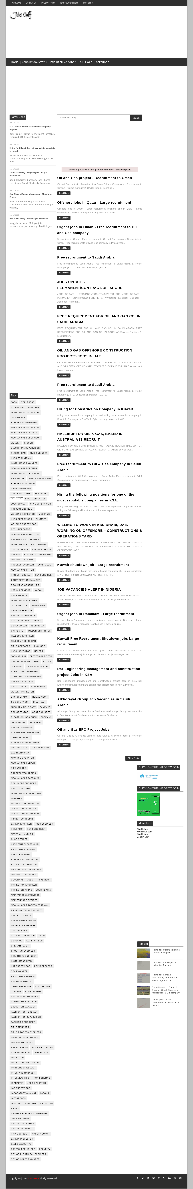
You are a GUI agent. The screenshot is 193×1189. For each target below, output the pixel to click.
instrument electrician (26, 794)
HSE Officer (18, 540)
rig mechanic (19, 687)
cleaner (16, 992)
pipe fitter (18, 479)
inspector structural (25, 1063)
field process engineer (26, 1033)
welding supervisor (23, 525)
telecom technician (23, 641)
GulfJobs (17, 667)
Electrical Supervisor (25, 448)
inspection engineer (24, 885)
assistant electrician (25, 845)
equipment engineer (23, 784)
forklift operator (23, 560)
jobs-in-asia (43, 890)
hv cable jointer (42, 1048)
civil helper (42, 987)
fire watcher (19, 748)
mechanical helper (23, 763)
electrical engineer (24, 423)
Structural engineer (24, 672)
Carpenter (18, 631)
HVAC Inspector (21, 652)
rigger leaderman (22, 1124)
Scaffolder (45, 565)
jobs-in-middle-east (23, 708)
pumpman (45, 708)
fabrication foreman (24, 1012)
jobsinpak (35, 723)
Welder (15, 443)
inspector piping (21, 890)
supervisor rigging (23, 921)
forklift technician (23, 875)
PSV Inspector (43, 967)
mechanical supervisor (26, 438)
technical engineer (23, 926)
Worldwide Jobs (145, 182)
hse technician (20, 789)
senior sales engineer (25, 1160)
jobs (14, 403)
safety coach (41, 1134)
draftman (39, 702)
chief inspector (21, 987)
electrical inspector (38, 555)
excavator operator (24, 865)
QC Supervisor (20, 702)
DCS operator (19, 713)
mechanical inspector (25, 535)
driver (37, 621)
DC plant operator (23, 936)
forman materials (22, 1043)
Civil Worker (19, 931)
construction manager (25, 580)
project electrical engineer (29, 1114)
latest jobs (18, 1099)
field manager (20, 1028)
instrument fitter (22, 545)
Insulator (17, 829)
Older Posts (126, 762)
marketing (46, 1104)
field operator (20, 647)
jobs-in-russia (41, 748)
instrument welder (23, 1068)
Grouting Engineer (23, 951)
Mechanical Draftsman (25, 779)
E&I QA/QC (17, 941)
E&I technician (20, 621)
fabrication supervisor (26, 1017)
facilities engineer (23, 1022)
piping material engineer (27, 911)
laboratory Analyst (23, 1094)
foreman (46, 718)
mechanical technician (25, 428)
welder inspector (22, 692)
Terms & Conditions (69, 3)
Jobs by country (33, 62)
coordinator (33, 992)
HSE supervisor (21, 591)
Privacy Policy (48, 3)
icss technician (21, 1053)
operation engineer (23, 809)
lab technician (20, 753)
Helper (38, 652)
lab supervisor (20, 1089)
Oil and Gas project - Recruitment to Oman (94, 178)
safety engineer (21, 824)
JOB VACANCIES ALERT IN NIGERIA (89, 591)
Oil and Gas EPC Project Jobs (83, 734)
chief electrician (37, 667)
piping (15, 1109)
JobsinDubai (18, 657)
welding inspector (23, 514)
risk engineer (20, 1134)
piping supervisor (40, 479)
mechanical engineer (24, 433)
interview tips (20, 1078)
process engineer (22, 565)
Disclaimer (88, 3)
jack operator (37, 1083)
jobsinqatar (18, 504)
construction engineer (26, 677)
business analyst (22, 982)
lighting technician (23, 1104)
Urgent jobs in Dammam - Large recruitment (95, 619)
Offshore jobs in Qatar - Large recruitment (94, 203)
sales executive (21, 1144)
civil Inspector (20, 530)
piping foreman (41, 550)
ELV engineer (34, 941)
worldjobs (27, 403)
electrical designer (24, 718)
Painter (34, 540)
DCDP (42, 936)
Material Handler (22, 835)
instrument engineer (24, 464)
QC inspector (19, 606)
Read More (63, 193)
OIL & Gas (86, 62)
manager (16, 799)
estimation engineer (24, 1002)
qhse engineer (20, 1119)
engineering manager (24, 997)
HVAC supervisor (21, 520)
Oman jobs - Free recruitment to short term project (165, 353)
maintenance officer (24, 901)
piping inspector (21, 611)
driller (15, 555)
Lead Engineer (36, 829)
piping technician (22, 819)
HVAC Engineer (44, 575)
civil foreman (19, 550)
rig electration (21, 916)
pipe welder (18, 768)
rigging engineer (22, 728)
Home (14, 62)
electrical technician (25, 408)
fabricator (39, 606)
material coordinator (25, 804)
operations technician (25, 814)
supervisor (38, 687)
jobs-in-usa (18, 723)
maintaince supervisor (25, 895)
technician (37, 626)
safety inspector (22, 1139)
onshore (39, 647)
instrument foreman (24, 601)
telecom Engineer (22, 636)
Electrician (18, 453)
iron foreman (41, 1078)
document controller (25, 586)
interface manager (23, 1073)
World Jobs (142, 179)
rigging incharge (22, 1129)
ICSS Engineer (44, 824)
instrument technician (25, 413)
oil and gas (18, 418)
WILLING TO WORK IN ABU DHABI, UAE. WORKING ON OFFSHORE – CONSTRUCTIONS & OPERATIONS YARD (92, 532)
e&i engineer (19, 626)
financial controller (24, 1038)
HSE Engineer (19, 596)
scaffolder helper (23, 1150)
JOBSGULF (33, 1179)
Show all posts (120, 170)
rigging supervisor (23, 616)
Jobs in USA (143, 187)
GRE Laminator (20, 946)
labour (44, 1094)
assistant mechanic (23, 850)
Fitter (47, 662)
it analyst (17, 1083)
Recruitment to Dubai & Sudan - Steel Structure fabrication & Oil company (166, 340)
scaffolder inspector (25, 733)
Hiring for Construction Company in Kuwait (95, 408)
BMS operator (20, 697)
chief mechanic (20, 738)
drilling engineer (22, 682)
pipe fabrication (35, 499)
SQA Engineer (19, 972)
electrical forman (23, 484)
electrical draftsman (25, 743)
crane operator (21, 494)
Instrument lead (21, 962)
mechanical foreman (24, 469)
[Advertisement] (127, 32)
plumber (41, 520)
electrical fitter (41, 657)
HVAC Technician (21, 459)
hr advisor (44, 880)
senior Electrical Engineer (28, 1155)
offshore (102, 62)
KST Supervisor (20, 967)
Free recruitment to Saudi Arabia (86, 257)
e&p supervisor (21, 855)
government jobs (22, 880)
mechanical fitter (22, 570)
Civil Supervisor (40, 504)
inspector (17, 1058)
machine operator (22, 758)
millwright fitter (39, 631)
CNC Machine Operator (25, 662)
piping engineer (21, 489)
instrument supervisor (26, 474)
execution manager (23, 1007)
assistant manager (23, 977)
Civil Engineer (39, 453)
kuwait (42, 545)
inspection (41, 1053)
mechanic (44, 514)
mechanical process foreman (29, 906)
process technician (23, 774)
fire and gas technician (26, 870)
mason (38, 591)
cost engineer (41, 713)
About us (16, 3)
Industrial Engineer (23, 956)
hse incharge (19, 1048)
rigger (28, 443)
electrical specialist (24, 860)
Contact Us (31, 3)
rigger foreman (21, 575)
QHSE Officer (19, 840)
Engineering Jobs (62, 62)
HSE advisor (40, 697)
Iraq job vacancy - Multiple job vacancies (29, 219)
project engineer (22, 509)
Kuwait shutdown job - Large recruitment (93, 566)
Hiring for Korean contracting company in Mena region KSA (165, 328)
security (44, 1150)
